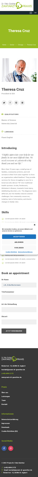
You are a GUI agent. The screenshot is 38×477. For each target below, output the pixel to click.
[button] (35, 225)
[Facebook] (10, 103)
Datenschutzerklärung (25, 252)
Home (4, 45)
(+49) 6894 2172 (10, 467)
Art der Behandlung (9, 305)
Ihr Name (5, 280)
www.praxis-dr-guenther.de (11, 377)
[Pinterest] (16, 103)
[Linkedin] (22, 103)
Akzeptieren (19, 237)
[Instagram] (10, 448)
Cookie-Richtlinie (11, 252)
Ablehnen (19, 242)
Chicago (20, 45)
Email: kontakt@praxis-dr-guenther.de (18, 470)
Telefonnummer (8, 293)
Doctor (12, 45)
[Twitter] (4, 103)
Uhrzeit (4, 317)
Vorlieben (19, 248)
